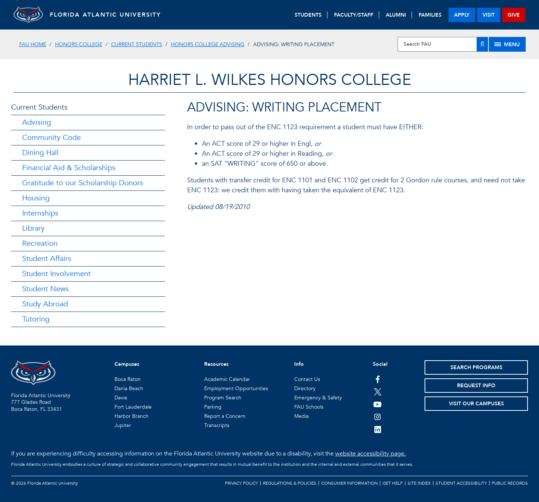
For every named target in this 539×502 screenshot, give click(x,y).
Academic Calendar (227, 379)
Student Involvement (56, 274)
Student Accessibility (461, 483)
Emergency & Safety (318, 397)
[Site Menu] (507, 44)
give (514, 14)
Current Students (136, 44)
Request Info (476, 385)
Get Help (392, 483)
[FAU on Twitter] (377, 391)
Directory (305, 388)
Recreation (40, 243)
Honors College (78, 44)
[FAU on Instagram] (377, 416)
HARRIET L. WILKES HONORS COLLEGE (269, 79)
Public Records (510, 483)
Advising (36, 122)
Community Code (51, 137)
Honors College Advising (207, 44)
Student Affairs (46, 259)
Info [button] (299, 364)
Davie (120, 397)
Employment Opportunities (236, 388)
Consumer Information (349, 483)
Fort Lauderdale (133, 406)
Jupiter (122, 425)
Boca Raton (127, 379)
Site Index (419, 483)
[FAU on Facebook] (377, 379)
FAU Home (32, 44)
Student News (45, 289)
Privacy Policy (241, 483)
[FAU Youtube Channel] (377, 404)
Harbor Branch (131, 416)
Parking (213, 406)
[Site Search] (443, 44)
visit (489, 14)
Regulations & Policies (289, 483)
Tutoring (35, 319)
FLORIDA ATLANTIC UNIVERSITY (106, 15)
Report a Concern (225, 416)
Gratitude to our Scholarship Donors (82, 183)
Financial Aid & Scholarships (69, 168)
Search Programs (476, 367)
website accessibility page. (370, 454)
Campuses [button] (126, 364)
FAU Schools (308, 406)
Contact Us (307, 379)
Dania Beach (128, 388)
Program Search (222, 397)
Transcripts (216, 425)
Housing (35, 198)
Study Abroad (45, 304)
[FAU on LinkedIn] (377, 429)
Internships (40, 213)
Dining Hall (40, 153)
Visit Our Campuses (476, 403)
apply (462, 14)
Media (301, 416)
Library (33, 228)
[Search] (482, 44)
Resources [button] (216, 364)
